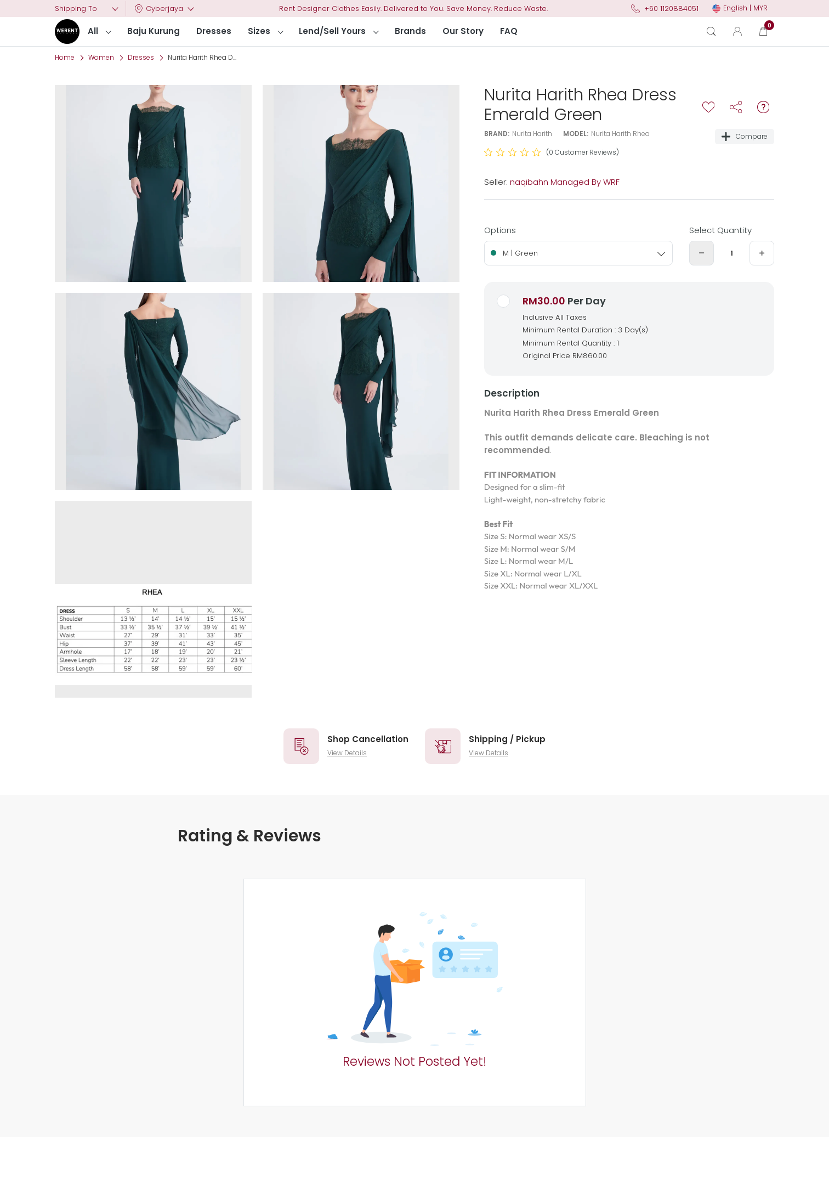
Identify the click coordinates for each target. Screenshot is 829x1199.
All (93, 31)
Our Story (463, 31)
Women (101, 57)
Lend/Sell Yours (332, 31)
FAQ (509, 31)
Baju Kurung (153, 31)
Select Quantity (720, 230)
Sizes (259, 31)
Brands (410, 31)
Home (65, 57)
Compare (745, 136)
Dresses (213, 31)
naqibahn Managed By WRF (565, 182)
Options (500, 230)
